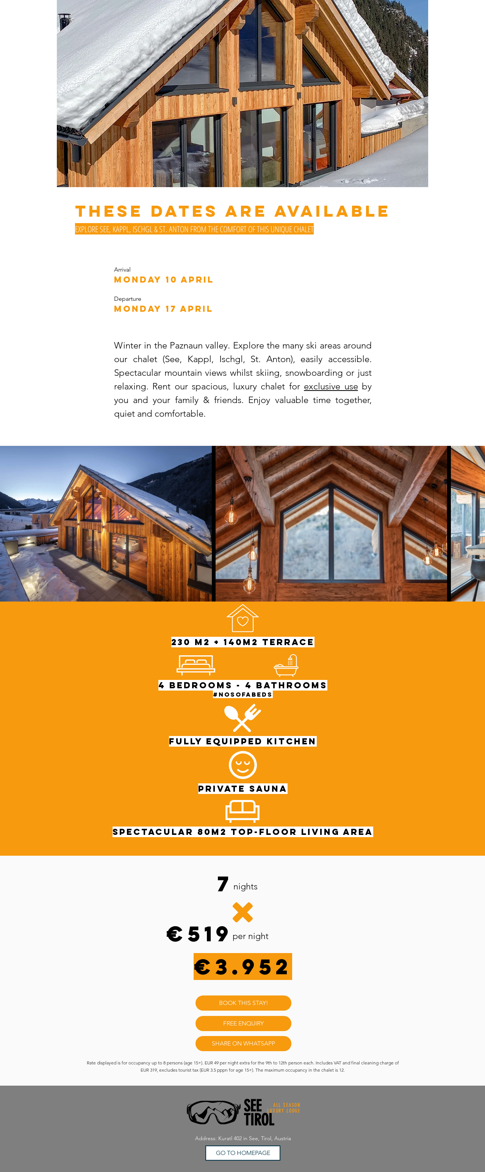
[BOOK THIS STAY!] (243, 1003)
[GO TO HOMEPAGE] (242, 1153)
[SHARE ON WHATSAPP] (243, 1043)
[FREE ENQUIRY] (243, 1023)
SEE (252, 1106)
